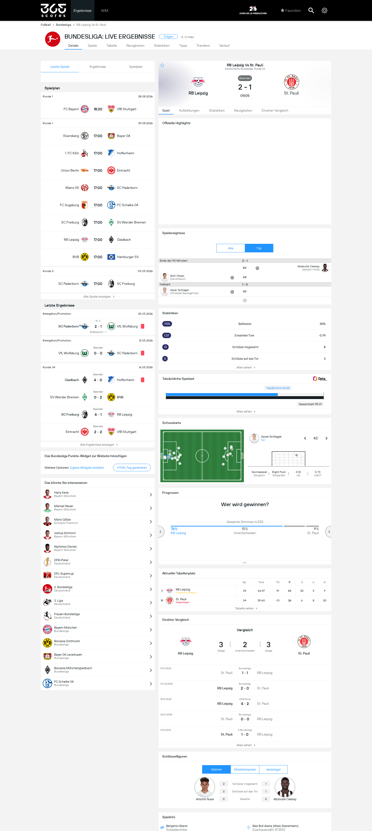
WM (104, 10)
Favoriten (291, 10)
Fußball (48, 24)
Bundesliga (66, 24)
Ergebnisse (83, 10)
